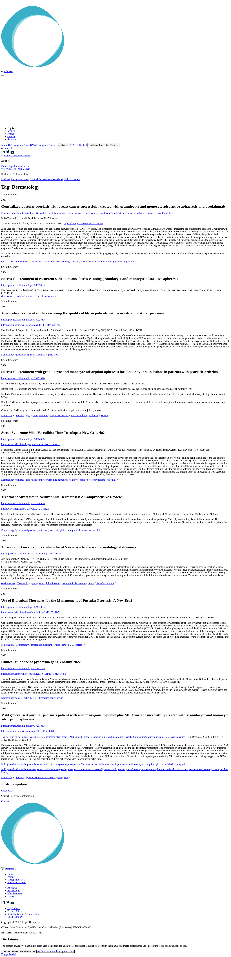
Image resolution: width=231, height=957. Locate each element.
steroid (82, 479)
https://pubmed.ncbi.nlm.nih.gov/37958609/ (23, 503)
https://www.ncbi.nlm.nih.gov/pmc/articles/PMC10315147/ (30, 612)
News (75, 145)
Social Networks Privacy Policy (23, 914)
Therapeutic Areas (20, 145)
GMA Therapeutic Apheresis (44, 145)
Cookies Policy (14, 917)
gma (115, 261)
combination (49, 261)
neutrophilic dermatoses (78, 530)
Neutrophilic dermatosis (56, 479)
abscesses (6, 296)
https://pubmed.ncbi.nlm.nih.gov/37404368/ (23, 607)
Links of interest (72, 179)
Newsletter (57, 179)
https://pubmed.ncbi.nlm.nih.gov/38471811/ (23, 378)
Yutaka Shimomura (135, 737)
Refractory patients (98, 415)
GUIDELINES (29, 698)
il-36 (70, 644)
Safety (134, 261)
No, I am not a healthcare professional (55, 951)
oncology (124, 261)
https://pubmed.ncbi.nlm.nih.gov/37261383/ (23, 725)
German (11, 136)
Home (10, 874)
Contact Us (6, 801)
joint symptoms (40, 415)
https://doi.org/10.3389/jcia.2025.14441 (83, 223)
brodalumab (22, 261)
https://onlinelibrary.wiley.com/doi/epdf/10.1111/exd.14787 (30, 325)
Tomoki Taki (98, 737)
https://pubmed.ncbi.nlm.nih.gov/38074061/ (23, 439)
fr (6, 71)
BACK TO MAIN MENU (15, 155)
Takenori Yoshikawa (30, 737)
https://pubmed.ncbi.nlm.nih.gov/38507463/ (23, 285)
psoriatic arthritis (78, 415)
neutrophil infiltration (49, 583)
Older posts (7, 790)
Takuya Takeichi (9, 737)
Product (11, 877)
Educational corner (20, 179)
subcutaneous (51, 296)
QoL (56, 354)
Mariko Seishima (156, 737)
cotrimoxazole (8, 583)
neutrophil (37, 479)
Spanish (11, 131)
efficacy (76, 261)
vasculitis (111, 479)
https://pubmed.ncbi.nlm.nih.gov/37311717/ (23, 668)
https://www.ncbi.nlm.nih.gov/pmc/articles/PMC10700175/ (30, 444)
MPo (66, 777)
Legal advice (13, 908)
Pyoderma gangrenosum (51, 698)
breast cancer (7, 261)
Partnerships (7, 166)
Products (5, 179)
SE (11, 71)
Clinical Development (41, 179)
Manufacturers (21, 166)
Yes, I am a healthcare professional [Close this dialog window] (18, 951)
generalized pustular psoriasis (96, 261)
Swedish (11, 139)
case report (35, 261)
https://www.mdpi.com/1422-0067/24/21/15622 (25, 508)
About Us (6, 145)
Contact (83, 145)
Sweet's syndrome (96, 479)
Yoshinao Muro (115, 737)
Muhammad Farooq (79, 737)
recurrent (38, 296)
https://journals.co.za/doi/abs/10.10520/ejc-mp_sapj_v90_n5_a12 (33, 553)
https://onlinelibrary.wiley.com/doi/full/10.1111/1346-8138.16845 (33, 673)
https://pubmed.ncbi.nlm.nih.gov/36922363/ (23, 319)
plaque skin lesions (59, 415)
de (8, 71)
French (10, 133)
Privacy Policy (14, 911)
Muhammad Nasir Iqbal (55, 737)
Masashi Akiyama (176, 737)
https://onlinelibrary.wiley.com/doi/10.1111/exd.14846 (28, 731)
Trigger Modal (8, 954)
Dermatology (63, 261)
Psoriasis (79, 644)
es (5, 71)
